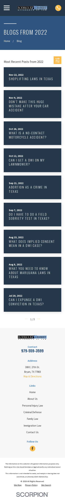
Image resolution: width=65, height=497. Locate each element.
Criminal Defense (32, 412)
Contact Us (32, 432)
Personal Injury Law (32, 405)
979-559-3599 (32, 351)
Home (32, 392)
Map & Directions (32, 376)
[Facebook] (32, 448)
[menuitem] (18, 485)
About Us (32, 398)
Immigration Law (32, 425)
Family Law (32, 418)
